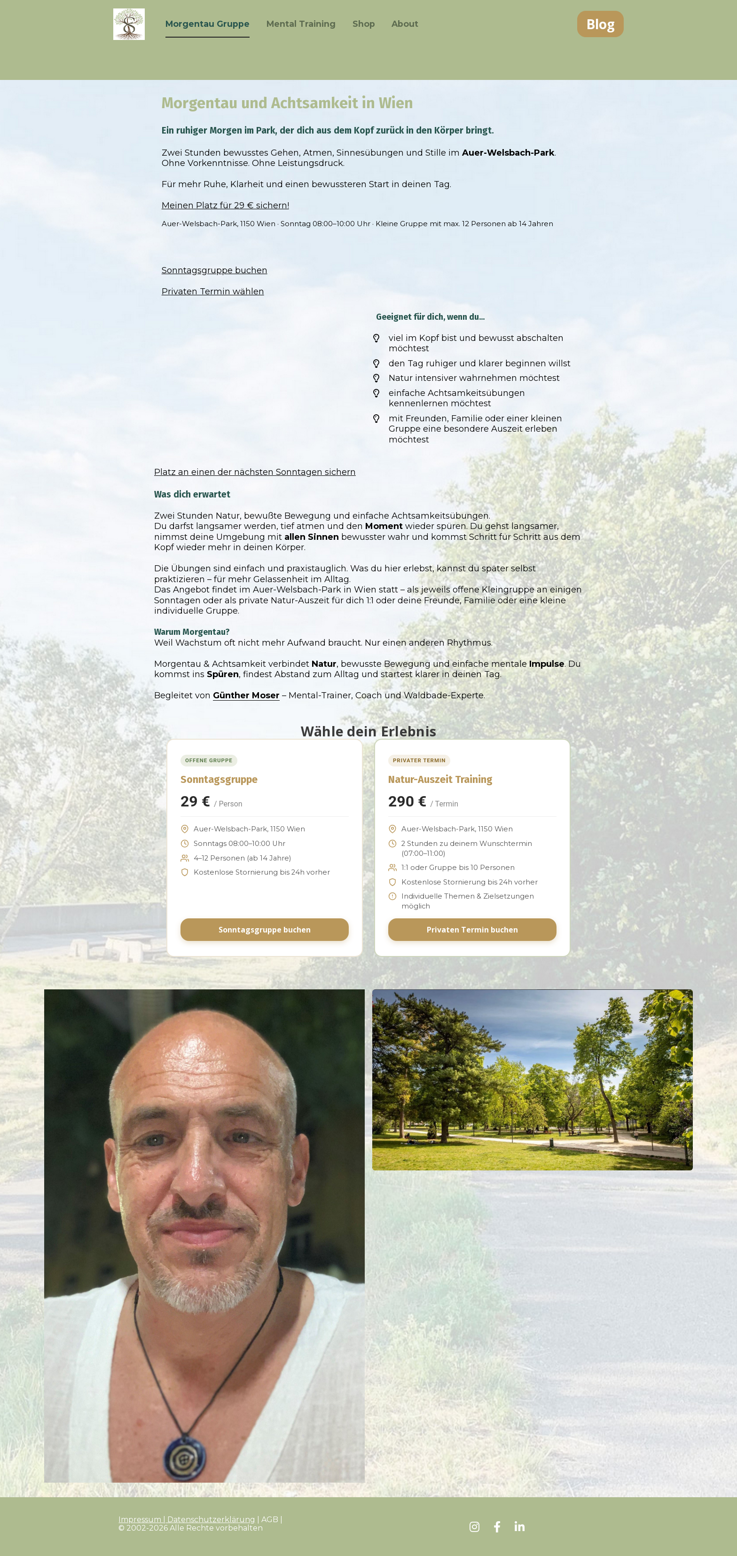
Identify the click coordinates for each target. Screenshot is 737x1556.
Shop (373, 40)
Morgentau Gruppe (217, 40)
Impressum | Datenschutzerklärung (186, 1519)
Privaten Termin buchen (472, 929)
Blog (600, 40)
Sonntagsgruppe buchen (265, 929)
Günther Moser (246, 695)
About (415, 40)
